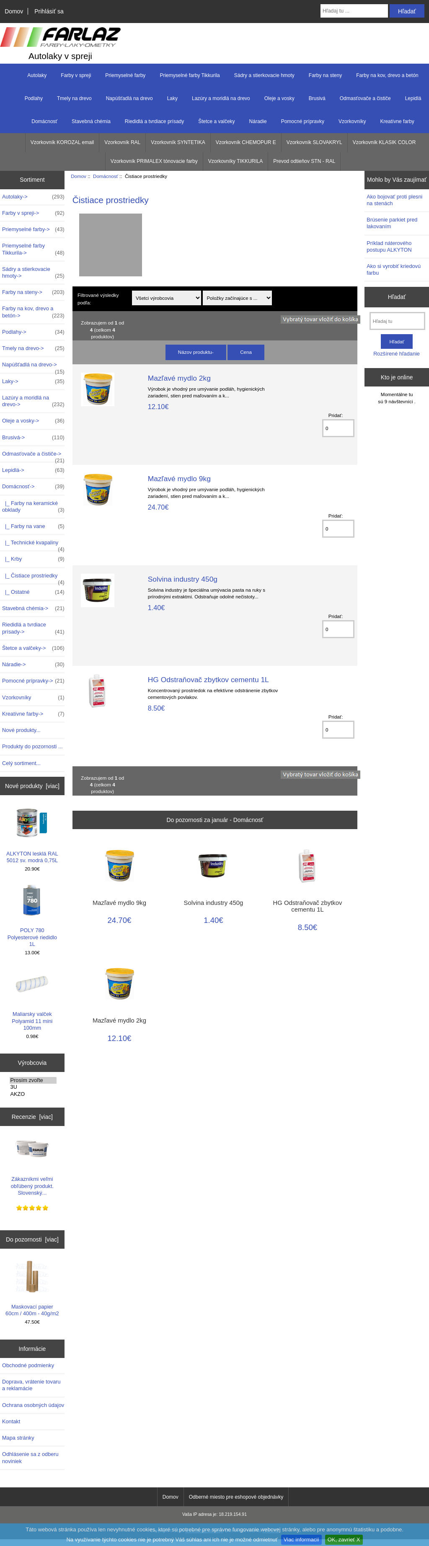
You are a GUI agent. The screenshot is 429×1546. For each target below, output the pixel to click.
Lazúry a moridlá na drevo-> (33, 401)
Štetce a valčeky (216, 121)
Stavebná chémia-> (33, 608)
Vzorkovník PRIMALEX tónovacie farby (154, 161)
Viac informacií (301, 1539)
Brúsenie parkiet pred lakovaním (392, 222)
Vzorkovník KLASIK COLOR (384, 142)
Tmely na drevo (74, 98)
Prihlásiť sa (48, 11)
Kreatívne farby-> (33, 714)
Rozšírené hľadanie (396, 353)
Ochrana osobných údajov (33, 1405)
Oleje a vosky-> (33, 420)
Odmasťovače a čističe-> (33, 456)
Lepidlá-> (33, 470)
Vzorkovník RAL (122, 142)
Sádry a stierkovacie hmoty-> (33, 272)
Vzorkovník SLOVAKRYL (314, 142)
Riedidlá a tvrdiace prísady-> (33, 628)
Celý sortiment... (21, 763)
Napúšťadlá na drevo (129, 98)
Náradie (258, 121)
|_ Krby (33, 559)
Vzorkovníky (352, 121)
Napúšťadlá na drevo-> (33, 366)
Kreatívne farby (397, 121)
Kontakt (11, 1421)
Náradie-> (33, 664)
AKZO (33, 1094)
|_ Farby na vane (33, 526)
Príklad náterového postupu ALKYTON (389, 246)
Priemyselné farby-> (33, 229)
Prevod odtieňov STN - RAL (304, 161)
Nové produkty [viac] (32, 786)
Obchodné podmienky (28, 1365)
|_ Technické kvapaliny (33, 544)
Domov (14, 11)
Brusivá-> (33, 437)
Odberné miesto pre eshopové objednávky (236, 1497)
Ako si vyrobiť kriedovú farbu (394, 269)
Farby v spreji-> (33, 213)
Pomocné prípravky (302, 121)
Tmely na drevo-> (33, 348)
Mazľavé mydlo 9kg (179, 478)
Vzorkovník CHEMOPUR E (246, 142)
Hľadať (397, 297)
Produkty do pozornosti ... (32, 746)
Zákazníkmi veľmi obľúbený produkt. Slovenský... (32, 1164)
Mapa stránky (18, 1438)
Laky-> (33, 381)
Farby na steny (325, 75)
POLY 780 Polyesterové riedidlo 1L (32, 915)
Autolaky (37, 75)
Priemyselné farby (125, 75)
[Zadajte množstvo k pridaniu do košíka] (338, 428)
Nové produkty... (21, 730)
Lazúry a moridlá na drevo (221, 98)
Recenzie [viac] (32, 1116)
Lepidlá (413, 98)
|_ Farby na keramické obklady (33, 506)
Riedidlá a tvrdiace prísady (154, 121)
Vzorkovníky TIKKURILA (235, 161)
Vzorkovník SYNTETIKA (178, 142)
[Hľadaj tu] (397, 321)
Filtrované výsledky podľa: (98, 298)
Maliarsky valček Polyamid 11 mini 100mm (32, 999)
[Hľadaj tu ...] (354, 11)
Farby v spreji (76, 75)
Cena (246, 352)
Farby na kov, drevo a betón (387, 75)
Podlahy (34, 98)
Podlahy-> (33, 332)
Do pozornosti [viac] (32, 1239)
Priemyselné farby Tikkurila (190, 75)
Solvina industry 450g (182, 579)
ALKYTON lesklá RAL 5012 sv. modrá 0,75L (32, 834)
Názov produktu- (196, 352)
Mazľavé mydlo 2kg (179, 378)
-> (33, 486)
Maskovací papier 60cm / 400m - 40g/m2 (32, 1288)
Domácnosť (105, 176)
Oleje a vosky (279, 98)
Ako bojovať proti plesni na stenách (394, 199)
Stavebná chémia (91, 121)
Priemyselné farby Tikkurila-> (33, 249)
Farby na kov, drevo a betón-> (33, 312)
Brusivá (317, 98)
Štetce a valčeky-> (33, 648)
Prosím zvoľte (33, 1080)
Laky (172, 98)
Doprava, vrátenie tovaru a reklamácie (31, 1385)
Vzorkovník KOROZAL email (62, 142)
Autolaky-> (33, 196)
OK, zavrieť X (344, 1539)
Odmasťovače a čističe (365, 98)
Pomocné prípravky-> (33, 681)
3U (33, 1087)
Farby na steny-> (33, 292)
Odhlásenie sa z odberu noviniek (30, 1457)
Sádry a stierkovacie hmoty (264, 75)
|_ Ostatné (33, 592)
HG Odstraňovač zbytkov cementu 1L (208, 679)
